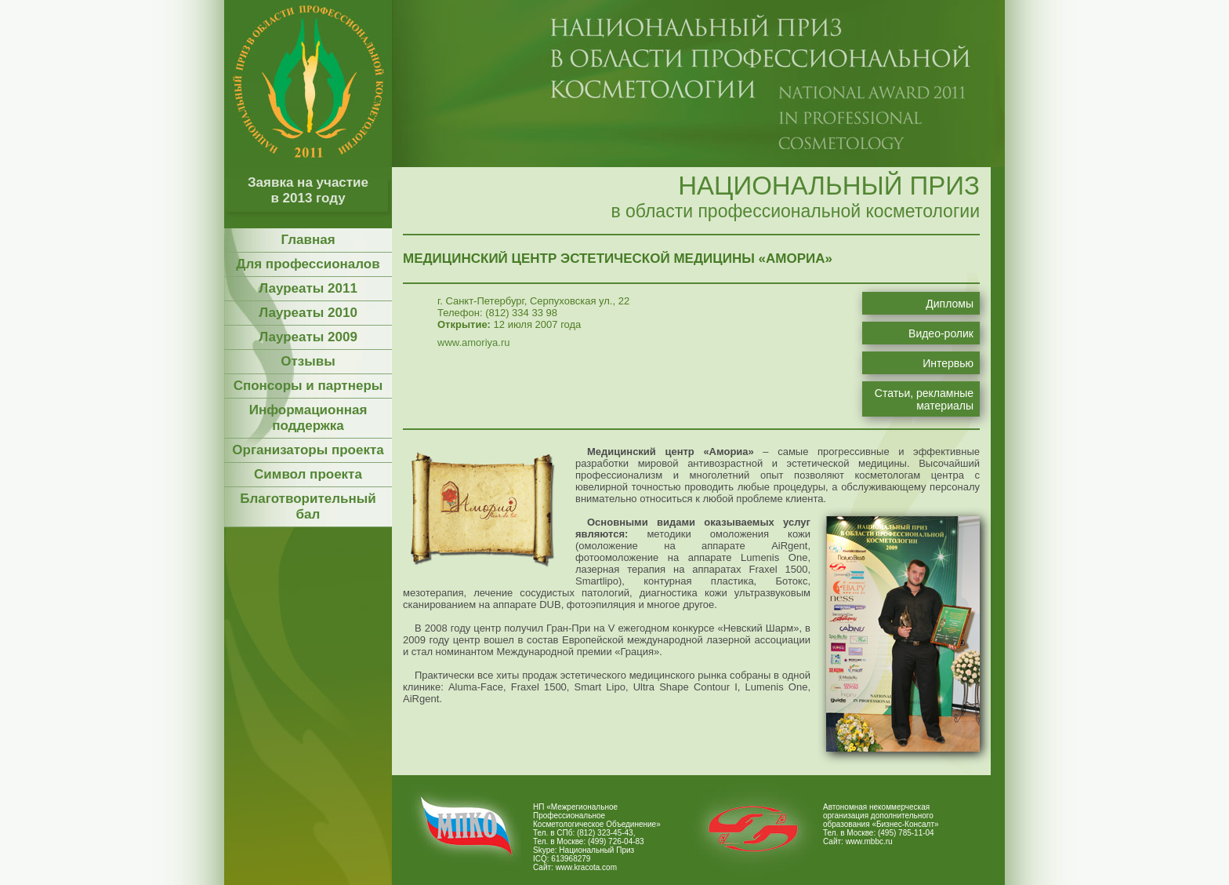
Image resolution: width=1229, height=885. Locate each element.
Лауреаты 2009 (308, 337)
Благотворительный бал (307, 506)
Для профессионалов (307, 264)
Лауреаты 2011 (308, 288)
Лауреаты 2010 (308, 312)
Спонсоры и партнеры (308, 385)
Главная (308, 239)
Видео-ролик (940, 333)
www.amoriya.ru (473, 342)
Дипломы (949, 303)
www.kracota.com (586, 867)
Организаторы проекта (307, 449)
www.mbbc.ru (869, 841)
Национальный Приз (596, 850)
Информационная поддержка (308, 417)
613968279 (570, 858)
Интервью (948, 363)
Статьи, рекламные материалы (924, 399)
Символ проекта (308, 474)
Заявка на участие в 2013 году (308, 190)
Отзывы (308, 361)
